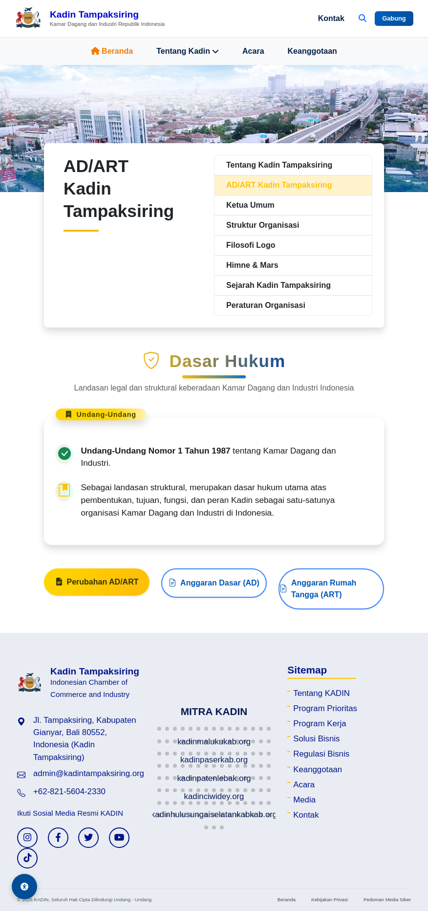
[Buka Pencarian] (362, 18)
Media (304, 799)
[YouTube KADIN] (119, 837)
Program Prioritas (325, 708)
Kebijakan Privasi (329, 899)
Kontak (331, 18)
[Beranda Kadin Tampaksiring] (90, 18)
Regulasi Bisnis (321, 754)
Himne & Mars (252, 265)
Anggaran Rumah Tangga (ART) (317, 593)
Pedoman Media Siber (387, 899)
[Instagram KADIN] (27, 837)
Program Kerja (319, 723)
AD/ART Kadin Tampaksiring (279, 185)
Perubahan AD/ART (97, 586)
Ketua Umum (250, 205)
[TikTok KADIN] (27, 858)
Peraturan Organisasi (265, 305)
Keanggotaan (312, 51)
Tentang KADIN (321, 693)
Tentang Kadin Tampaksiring (279, 165)
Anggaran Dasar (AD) (214, 587)
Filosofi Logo (250, 245)
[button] (159, 729)
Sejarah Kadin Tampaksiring (278, 285)
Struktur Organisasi (262, 225)
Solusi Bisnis (316, 738)
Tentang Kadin (187, 51)
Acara (253, 51)
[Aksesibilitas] (24, 886)
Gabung (394, 18)
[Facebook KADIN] (58, 837)
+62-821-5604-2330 (69, 791)
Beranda (112, 51)
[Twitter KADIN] (88, 837)
